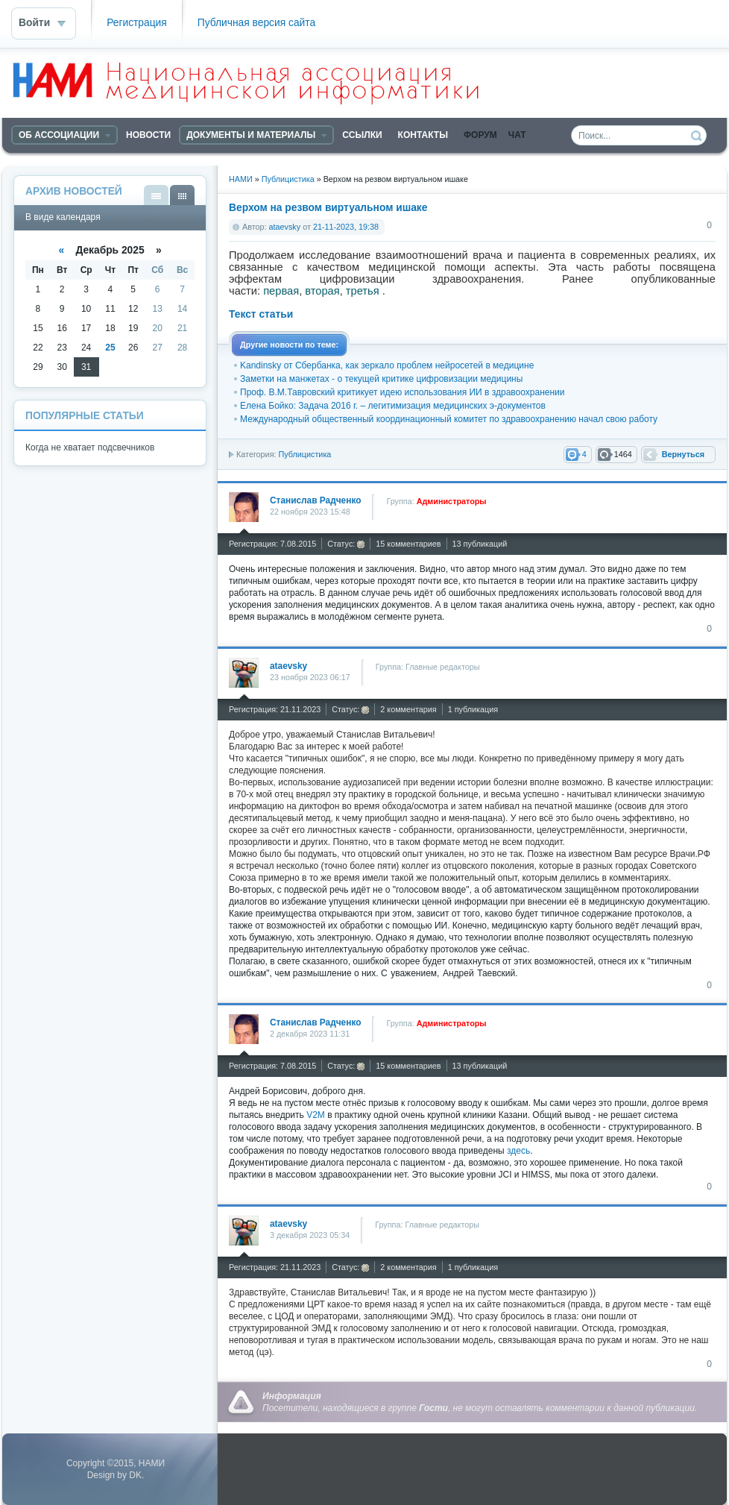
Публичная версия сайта (256, 22)
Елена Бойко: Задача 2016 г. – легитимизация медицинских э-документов (393, 405)
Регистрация (137, 22)
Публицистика (304, 454)
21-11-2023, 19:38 (346, 226)
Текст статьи (261, 314)
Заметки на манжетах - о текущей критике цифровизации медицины (381, 379)
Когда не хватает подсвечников (89, 447)
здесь (518, 1151)
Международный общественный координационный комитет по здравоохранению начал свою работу (448, 419)
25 (110, 347)
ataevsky (285, 226)
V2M (315, 1115)
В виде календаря (182, 195)
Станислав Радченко (315, 500)
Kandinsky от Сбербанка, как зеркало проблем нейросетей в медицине (387, 365)
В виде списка (156, 195)
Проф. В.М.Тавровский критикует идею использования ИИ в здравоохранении (402, 392)
